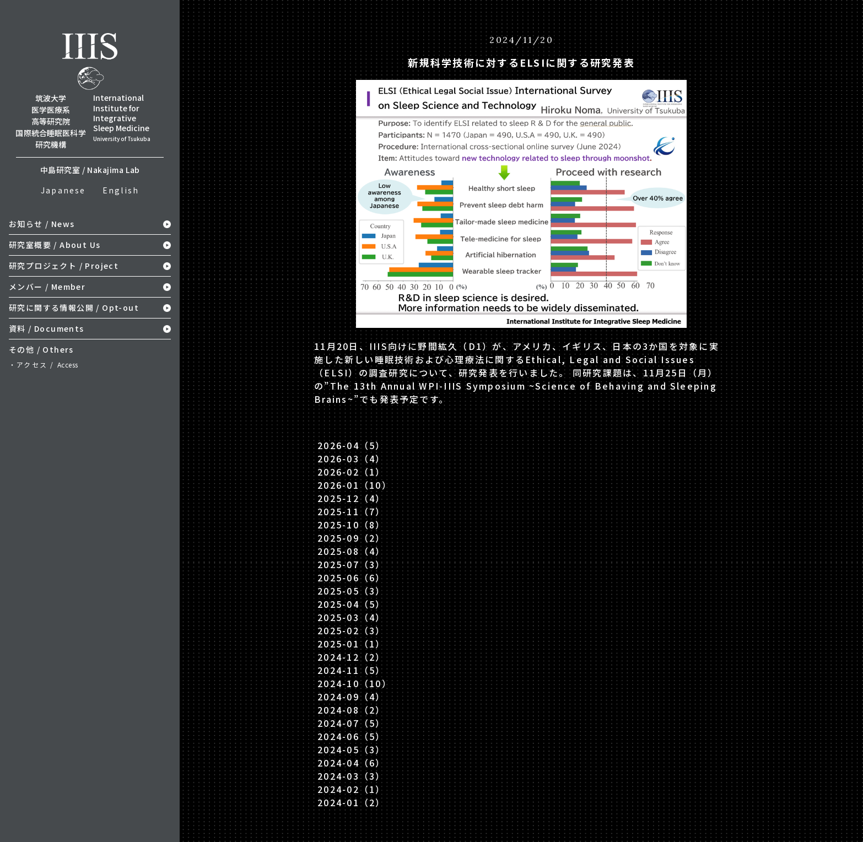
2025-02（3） (351, 630)
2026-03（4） (351, 458)
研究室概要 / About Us (54, 244)
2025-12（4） (351, 498)
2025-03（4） (351, 617)
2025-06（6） (351, 577)
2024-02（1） (351, 789)
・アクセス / (43, 364)
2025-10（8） (351, 524)
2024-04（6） (351, 762)
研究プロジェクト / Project (63, 265)
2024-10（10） (354, 683)
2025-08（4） (351, 551)
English (121, 190)
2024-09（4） (351, 696)
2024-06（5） (351, 736)
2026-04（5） (351, 445)
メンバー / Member (47, 286)
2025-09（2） (351, 537)
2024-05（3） (351, 749)
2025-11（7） (351, 511)
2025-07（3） (351, 564)
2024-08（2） (351, 709)
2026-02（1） (351, 471)
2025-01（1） (351, 643)
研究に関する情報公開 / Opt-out (74, 307)
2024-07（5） (351, 723)
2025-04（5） (351, 604)
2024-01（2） (351, 802)
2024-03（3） (351, 775)
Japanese (63, 190)
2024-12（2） (351, 656)
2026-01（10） (354, 485)
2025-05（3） (351, 590)
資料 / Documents (46, 328)
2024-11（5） (351, 670)
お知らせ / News (41, 223)
